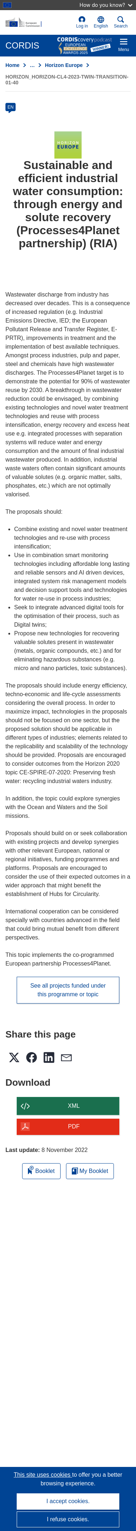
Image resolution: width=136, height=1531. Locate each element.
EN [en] (11, 107)
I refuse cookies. (68, 1519)
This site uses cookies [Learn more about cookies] (43, 1475)
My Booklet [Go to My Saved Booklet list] (90, 1171)
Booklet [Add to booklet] (41, 1170)
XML (74, 1106)
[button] (101, 22)
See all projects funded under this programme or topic (68, 990)
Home (12, 65)
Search (121, 22)
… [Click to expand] (32, 65)
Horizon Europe (64, 65)
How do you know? (105, 5)
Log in (82, 22)
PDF (74, 1126)
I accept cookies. (68, 1501)
